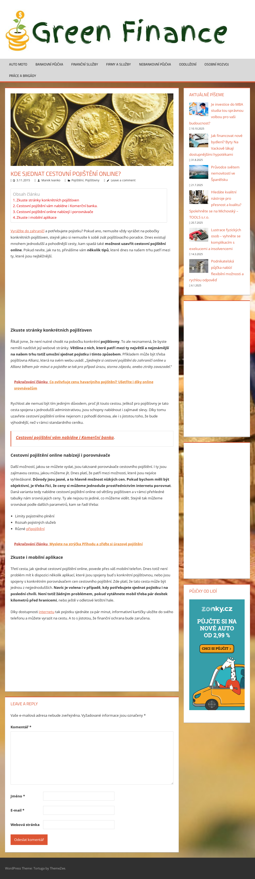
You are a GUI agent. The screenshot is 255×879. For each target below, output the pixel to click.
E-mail (17, 810)
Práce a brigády (22, 75)
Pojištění (77, 180)
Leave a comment (123, 180)
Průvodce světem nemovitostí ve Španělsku (225, 173)
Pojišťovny (92, 180)
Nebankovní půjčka (155, 64)
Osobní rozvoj (216, 64)
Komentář (21, 727)
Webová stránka (25, 824)
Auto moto (18, 64)
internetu (46, 611)
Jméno (18, 796)
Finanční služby (84, 64)
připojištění (35, 528)
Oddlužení (187, 64)
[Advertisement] (92, 294)
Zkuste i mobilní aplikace (36, 217)
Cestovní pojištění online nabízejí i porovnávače (54, 211)
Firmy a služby (118, 64)
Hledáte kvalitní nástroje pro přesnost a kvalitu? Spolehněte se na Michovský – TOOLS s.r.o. (215, 205)
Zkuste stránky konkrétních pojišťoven (47, 200)
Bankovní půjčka (49, 64)
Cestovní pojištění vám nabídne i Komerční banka (65, 437)
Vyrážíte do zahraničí (27, 230)
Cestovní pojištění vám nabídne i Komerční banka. (56, 205)
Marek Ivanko (50, 180)
